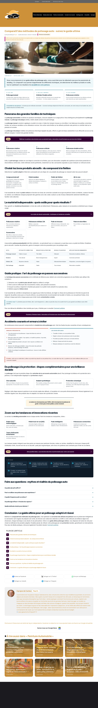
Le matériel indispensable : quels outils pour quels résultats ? (27, 543)
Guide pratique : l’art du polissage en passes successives (26, 547)
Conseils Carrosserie (70, 15)
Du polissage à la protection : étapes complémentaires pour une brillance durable (33, 555)
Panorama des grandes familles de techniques (23, 535)
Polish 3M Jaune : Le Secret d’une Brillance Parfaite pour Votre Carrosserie (46, 650)
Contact (55, 696)
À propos (37, 1)
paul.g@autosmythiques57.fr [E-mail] (27, 612)
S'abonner (75, 695)
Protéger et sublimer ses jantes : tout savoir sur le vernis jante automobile (45, 669)
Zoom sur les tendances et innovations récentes (24, 559)
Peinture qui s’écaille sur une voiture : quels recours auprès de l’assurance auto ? (16, 669)
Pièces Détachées (37, 15)
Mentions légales (81, 706)
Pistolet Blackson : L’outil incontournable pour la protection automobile (15, 650)
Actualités (87, 15)
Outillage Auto (79, 15)
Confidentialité (89, 706)
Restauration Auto (47, 15)
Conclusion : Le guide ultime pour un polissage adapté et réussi (28, 568)
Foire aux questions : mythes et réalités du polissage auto (26, 563)
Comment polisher (59, 308)
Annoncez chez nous (58, 1)
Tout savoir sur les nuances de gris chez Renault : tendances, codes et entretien (77, 669)
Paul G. (35, 591)
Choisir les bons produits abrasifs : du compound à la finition (27, 539)
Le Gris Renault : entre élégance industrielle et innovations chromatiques (76, 650)
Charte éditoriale (46, 1)
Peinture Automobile (58, 15)
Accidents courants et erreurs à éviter (21, 551)
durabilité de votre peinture (41, 85)
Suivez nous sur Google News (49, 628)
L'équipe (55, 692)
